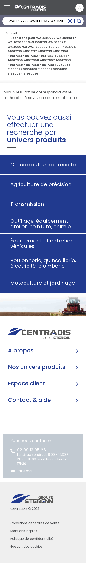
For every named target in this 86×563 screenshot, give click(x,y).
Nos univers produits (36, 367)
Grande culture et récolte (41, 164)
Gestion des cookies (26, 546)
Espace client (26, 383)
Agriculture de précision (39, 184)
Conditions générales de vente (35, 523)
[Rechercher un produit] (43, 21)
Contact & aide (29, 400)
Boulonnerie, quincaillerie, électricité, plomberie (41, 263)
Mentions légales (23, 531)
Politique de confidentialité (31, 538)
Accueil (11, 33)
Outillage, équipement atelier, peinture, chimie (39, 223)
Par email (24, 471)
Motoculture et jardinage (41, 282)
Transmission (25, 204)
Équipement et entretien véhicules (40, 243)
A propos (20, 350)
